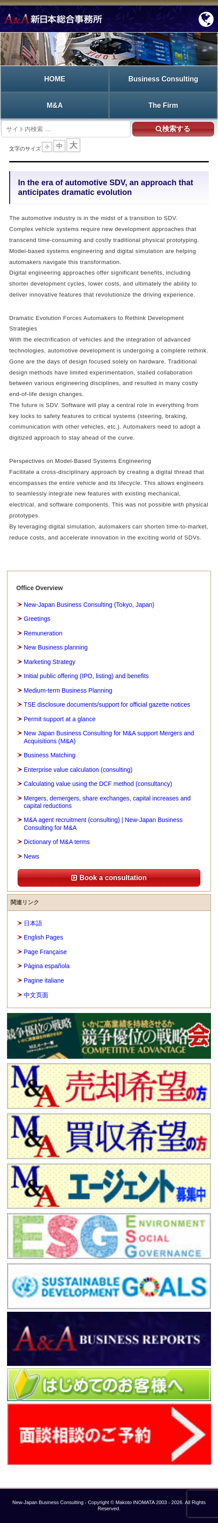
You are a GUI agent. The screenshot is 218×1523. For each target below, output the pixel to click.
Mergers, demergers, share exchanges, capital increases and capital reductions (107, 802)
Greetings (37, 618)
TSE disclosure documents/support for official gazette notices (107, 704)
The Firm (163, 105)
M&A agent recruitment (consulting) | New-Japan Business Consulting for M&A (103, 823)
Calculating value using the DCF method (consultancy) (98, 783)
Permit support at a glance (59, 719)
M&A (54, 105)
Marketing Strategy (50, 661)
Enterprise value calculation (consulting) (78, 769)
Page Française (45, 951)
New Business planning (56, 647)
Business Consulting (163, 79)
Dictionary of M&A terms (57, 841)
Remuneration (43, 633)
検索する (173, 128)
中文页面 (36, 994)
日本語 (33, 923)
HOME (54, 79)
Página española (46, 965)
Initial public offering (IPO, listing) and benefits (86, 675)
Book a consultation (108, 877)
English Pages (43, 937)
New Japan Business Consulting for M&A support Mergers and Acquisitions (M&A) (109, 737)
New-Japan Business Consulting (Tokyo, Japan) (89, 604)
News (31, 856)
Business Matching (50, 755)
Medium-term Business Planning (68, 690)
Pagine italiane (44, 980)
